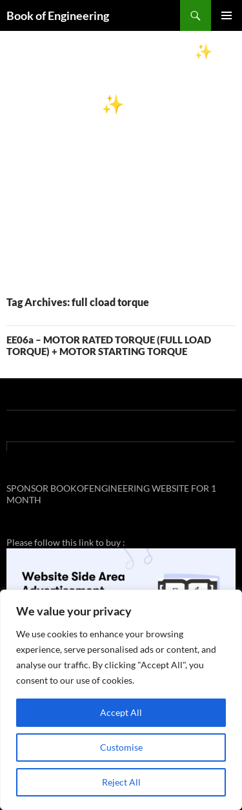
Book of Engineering (57, 15)
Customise (121, 747)
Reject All (121, 781)
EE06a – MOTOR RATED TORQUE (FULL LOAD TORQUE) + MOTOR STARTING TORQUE (108, 345)
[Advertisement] (121, 158)
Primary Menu (226, 15)
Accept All (121, 712)
